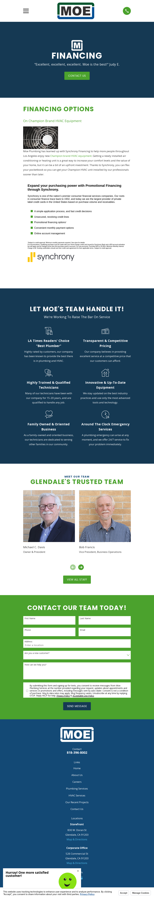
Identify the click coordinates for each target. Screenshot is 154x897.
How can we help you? (35, 665)
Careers (77, 781)
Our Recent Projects (77, 802)
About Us (77, 775)
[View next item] (81, 567)
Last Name (85, 618)
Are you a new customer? (37, 653)
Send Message (77, 706)
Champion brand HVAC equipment (71, 156)
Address (28, 641)
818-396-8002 (77, 752)
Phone (28, 630)
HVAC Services (77, 795)
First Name (30, 618)
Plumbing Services (77, 788)
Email (82, 630)
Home (77, 768)
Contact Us (77, 809)
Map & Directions (77, 839)
